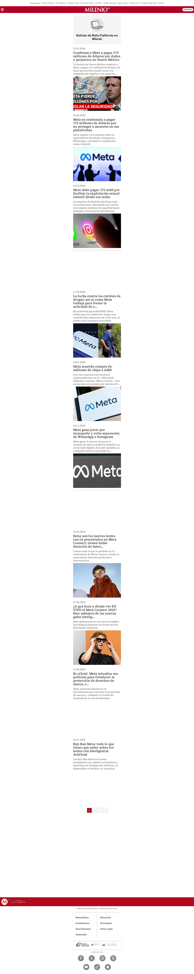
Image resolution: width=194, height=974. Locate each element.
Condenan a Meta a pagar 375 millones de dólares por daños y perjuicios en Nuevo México (96, 56)
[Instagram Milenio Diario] (102, 958)
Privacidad (106, 923)
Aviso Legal (106, 929)
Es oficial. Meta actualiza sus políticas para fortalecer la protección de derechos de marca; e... (95, 678)
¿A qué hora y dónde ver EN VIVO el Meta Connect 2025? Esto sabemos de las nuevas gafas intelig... (95, 611)
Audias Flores (73, 3)
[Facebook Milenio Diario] (81, 958)
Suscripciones (83, 929)
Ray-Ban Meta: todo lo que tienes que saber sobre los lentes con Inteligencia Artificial (93, 749)
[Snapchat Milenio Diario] (108, 967)
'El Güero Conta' (87, 3)
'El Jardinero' (61, 3)
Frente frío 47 (135, 3)
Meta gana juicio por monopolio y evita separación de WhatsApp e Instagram (96, 433)
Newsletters (82, 917)
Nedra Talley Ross (149, 3)
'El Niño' (99, 3)
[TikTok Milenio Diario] (97, 967)
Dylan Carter (123, 3)
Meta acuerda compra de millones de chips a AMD (92, 368)
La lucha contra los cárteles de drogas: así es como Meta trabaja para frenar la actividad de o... (97, 301)
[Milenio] (97, 9)
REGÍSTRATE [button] (188, 10)
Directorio (105, 917)
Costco (161, 3)
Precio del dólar (47, 3)
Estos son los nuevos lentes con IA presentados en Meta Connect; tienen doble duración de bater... (94, 541)
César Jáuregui (110, 3)
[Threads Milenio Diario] (113, 958)
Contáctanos (82, 923)
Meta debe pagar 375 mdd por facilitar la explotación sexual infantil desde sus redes (96, 193)
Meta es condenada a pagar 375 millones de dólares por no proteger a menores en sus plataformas (96, 124)
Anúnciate (81, 934)
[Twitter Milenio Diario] (92, 958)
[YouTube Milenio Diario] (86, 967)
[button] (2, 10)
